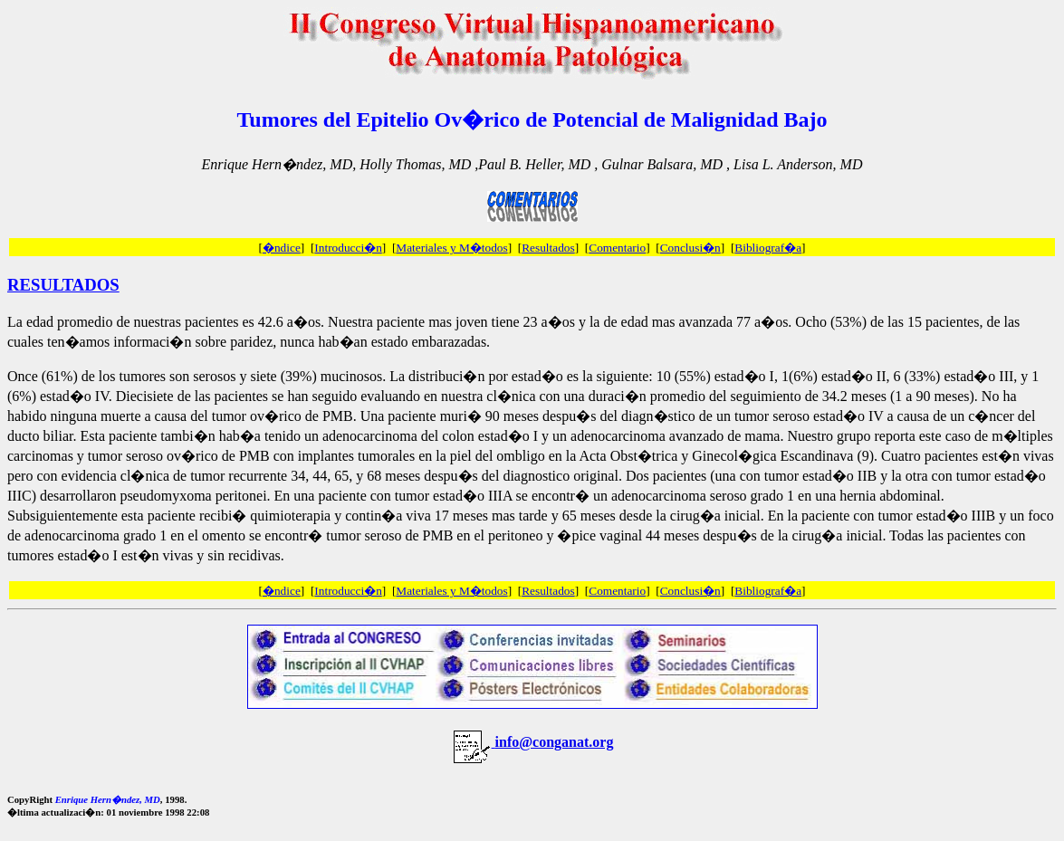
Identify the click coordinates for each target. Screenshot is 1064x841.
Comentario (617, 247)
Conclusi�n (690, 247)
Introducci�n (347, 247)
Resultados (548, 247)
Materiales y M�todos (451, 247)
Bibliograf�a (767, 247)
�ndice (282, 247)
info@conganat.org (554, 742)
